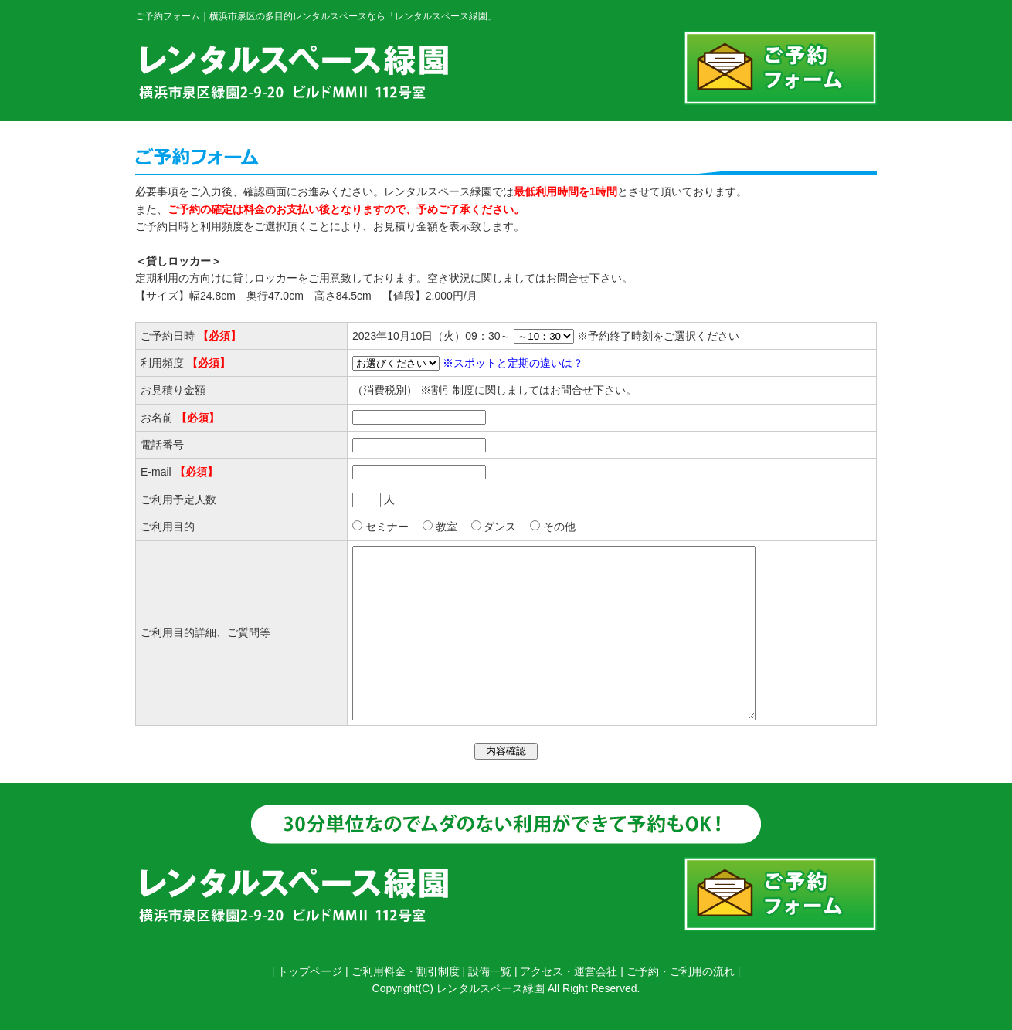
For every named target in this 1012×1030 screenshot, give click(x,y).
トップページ (309, 971)
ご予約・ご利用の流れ (681, 971)
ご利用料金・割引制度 (405, 971)
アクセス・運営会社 (568, 971)
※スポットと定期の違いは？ (504, 363)
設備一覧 (489, 971)
